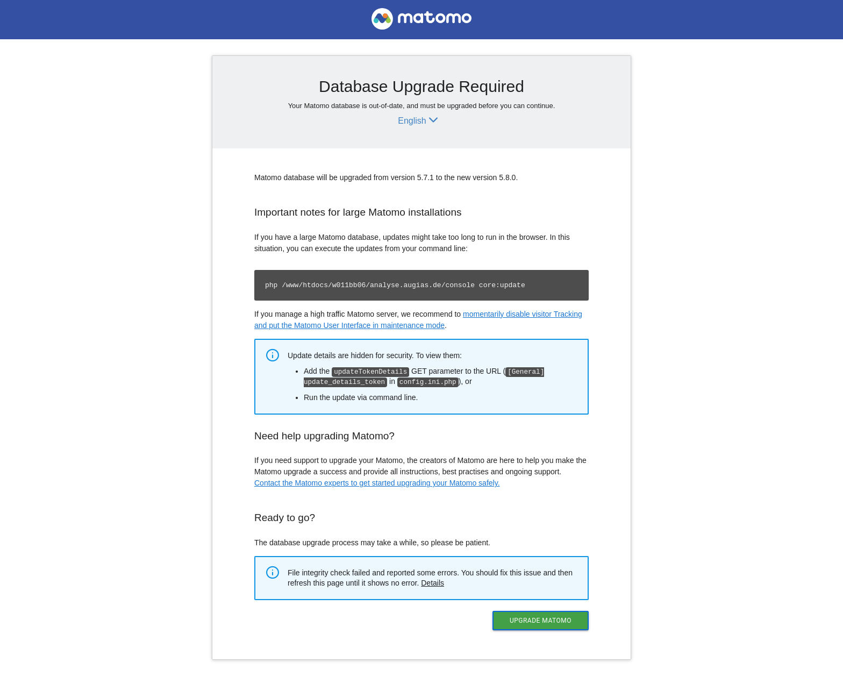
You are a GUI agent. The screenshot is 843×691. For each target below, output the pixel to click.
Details (432, 582)
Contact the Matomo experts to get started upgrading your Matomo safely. (377, 482)
